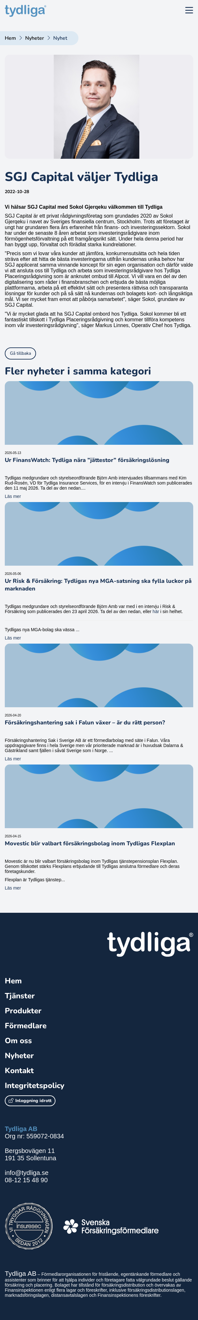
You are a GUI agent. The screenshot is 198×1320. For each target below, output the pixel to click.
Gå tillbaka (20, 353)
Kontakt (19, 1070)
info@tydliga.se (26, 1172)
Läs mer (13, 496)
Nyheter (34, 38)
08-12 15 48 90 (26, 1180)
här (156, 611)
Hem (10, 38)
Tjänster (20, 996)
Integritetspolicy (34, 1085)
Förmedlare (26, 1026)
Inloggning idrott (30, 1101)
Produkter (23, 1011)
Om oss (18, 1041)
